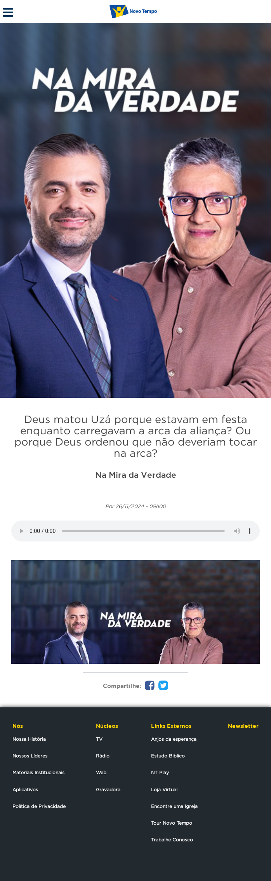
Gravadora (108, 789)
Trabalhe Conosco (172, 839)
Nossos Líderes (29, 755)
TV (99, 739)
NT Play (160, 772)
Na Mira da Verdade (135, 474)
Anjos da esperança (173, 739)
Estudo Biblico (168, 755)
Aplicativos (25, 789)
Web (101, 772)
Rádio (102, 755)
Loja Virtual (164, 789)
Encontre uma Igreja (174, 806)
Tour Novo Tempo (171, 822)
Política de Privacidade (39, 806)
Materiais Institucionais (38, 772)
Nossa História (29, 739)
